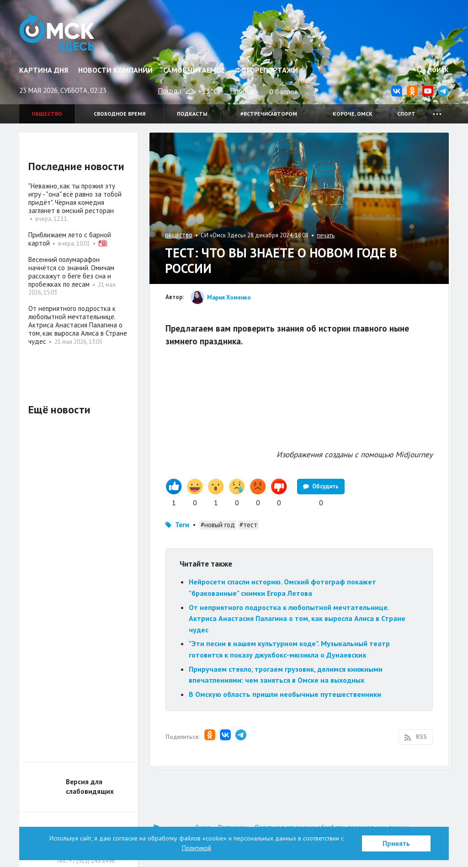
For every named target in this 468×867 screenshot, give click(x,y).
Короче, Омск (352, 113)
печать (326, 235)
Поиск (433, 70)
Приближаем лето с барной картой (69, 238)
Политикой (196, 848)
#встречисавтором (268, 113)
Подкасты (192, 113)
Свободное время (119, 113)
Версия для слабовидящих (90, 786)
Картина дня (43, 70)
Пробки (242, 90)
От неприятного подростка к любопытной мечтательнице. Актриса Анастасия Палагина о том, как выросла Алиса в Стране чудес (297, 618)
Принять (396, 843)
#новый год (218, 524)
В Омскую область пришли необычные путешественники (285, 694)
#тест (248, 524)
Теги (182, 524)
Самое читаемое (194, 70)
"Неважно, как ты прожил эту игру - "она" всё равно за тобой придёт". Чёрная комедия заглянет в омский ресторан (75, 198)
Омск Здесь (57, 33)
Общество (47, 113)
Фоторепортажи (266, 70)
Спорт (406, 113)
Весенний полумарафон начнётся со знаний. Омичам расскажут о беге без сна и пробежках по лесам (71, 272)
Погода (169, 90)
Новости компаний (115, 70)
